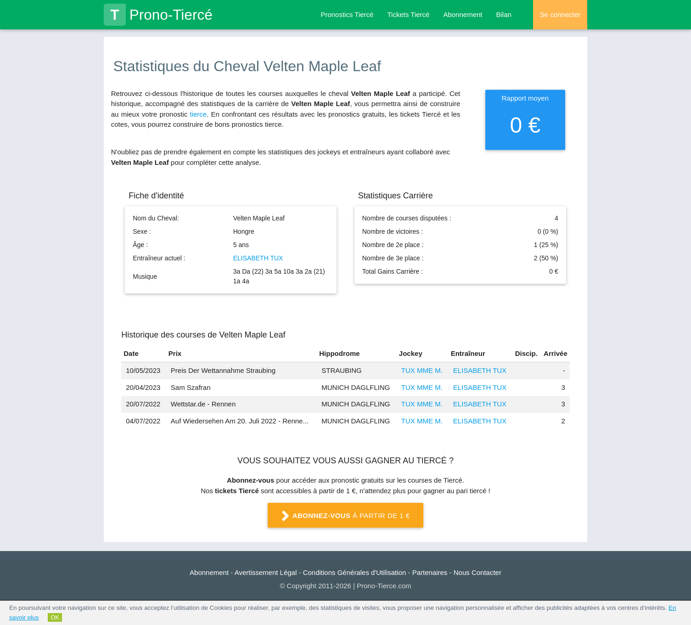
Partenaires (430, 572)
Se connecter (560, 14)
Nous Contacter (477, 572)
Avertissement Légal (266, 572)
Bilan (503, 14)
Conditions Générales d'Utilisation (354, 572)
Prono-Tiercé (158, 15)
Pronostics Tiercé (346, 14)
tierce (198, 114)
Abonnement (462, 14)
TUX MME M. (422, 370)
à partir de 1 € (345, 516)
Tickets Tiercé (408, 14)
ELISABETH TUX (258, 258)
